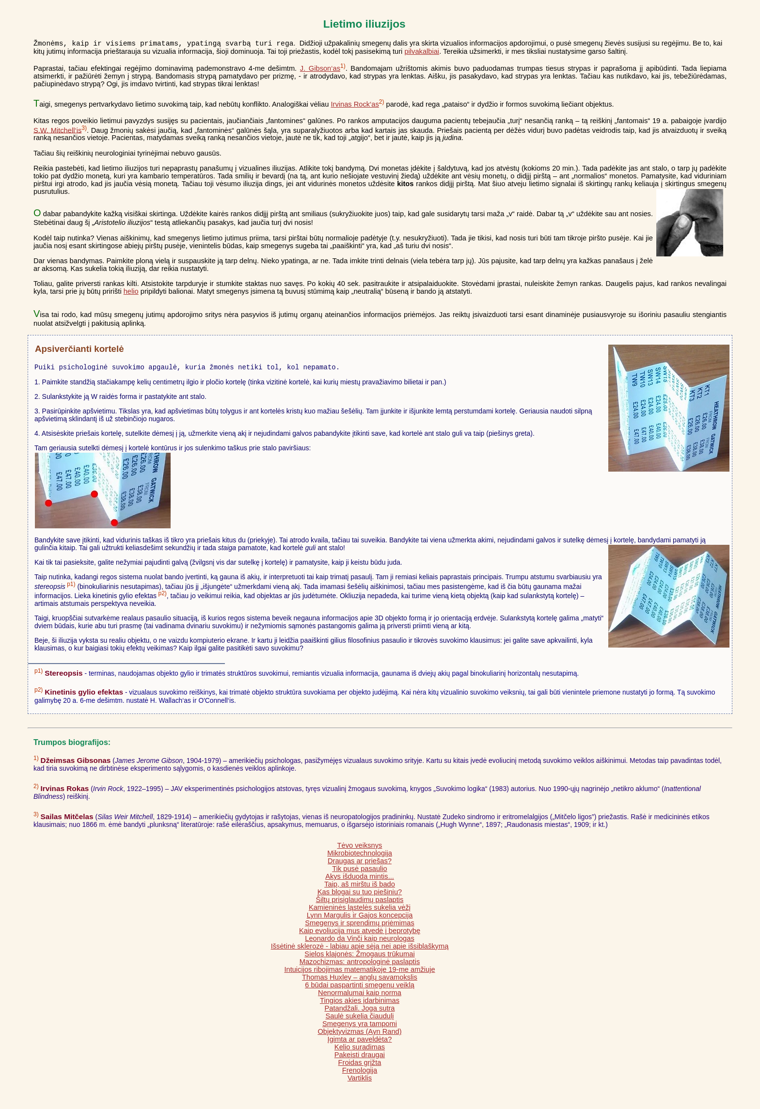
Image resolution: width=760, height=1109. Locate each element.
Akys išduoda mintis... (359, 879)
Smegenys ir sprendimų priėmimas (359, 926)
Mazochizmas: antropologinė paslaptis (360, 964)
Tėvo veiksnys (359, 848)
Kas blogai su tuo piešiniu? (359, 895)
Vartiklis (360, 1081)
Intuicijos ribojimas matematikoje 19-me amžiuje (359, 972)
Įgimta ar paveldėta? (360, 1042)
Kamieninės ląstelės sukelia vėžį (360, 910)
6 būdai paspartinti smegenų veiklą (359, 988)
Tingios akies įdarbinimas (359, 1003)
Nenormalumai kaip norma (359, 995)
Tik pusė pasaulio (359, 871)
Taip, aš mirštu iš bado (359, 887)
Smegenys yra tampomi (359, 1026)
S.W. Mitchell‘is (57, 131)
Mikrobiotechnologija (359, 856)
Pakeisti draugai (359, 1057)
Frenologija (360, 1073)
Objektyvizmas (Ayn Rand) (359, 1034)
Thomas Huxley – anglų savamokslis (359, 980)
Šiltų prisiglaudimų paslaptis (360, 902)
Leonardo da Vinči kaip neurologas (359, 941)
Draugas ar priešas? (360, 864)
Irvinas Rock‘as (355, 106)
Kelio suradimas (359, 1050)
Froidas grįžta (359, 1065)
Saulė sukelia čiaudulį (360, 1019)
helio (131, 293)
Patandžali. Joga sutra (359, 1011)
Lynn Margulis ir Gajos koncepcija (360, 918)
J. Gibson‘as (320, 70)
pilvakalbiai (421, 53)
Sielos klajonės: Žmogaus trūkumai (359, 957)
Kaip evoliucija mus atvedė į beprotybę (359, 933)
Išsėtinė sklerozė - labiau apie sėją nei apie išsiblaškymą (360, 949)
